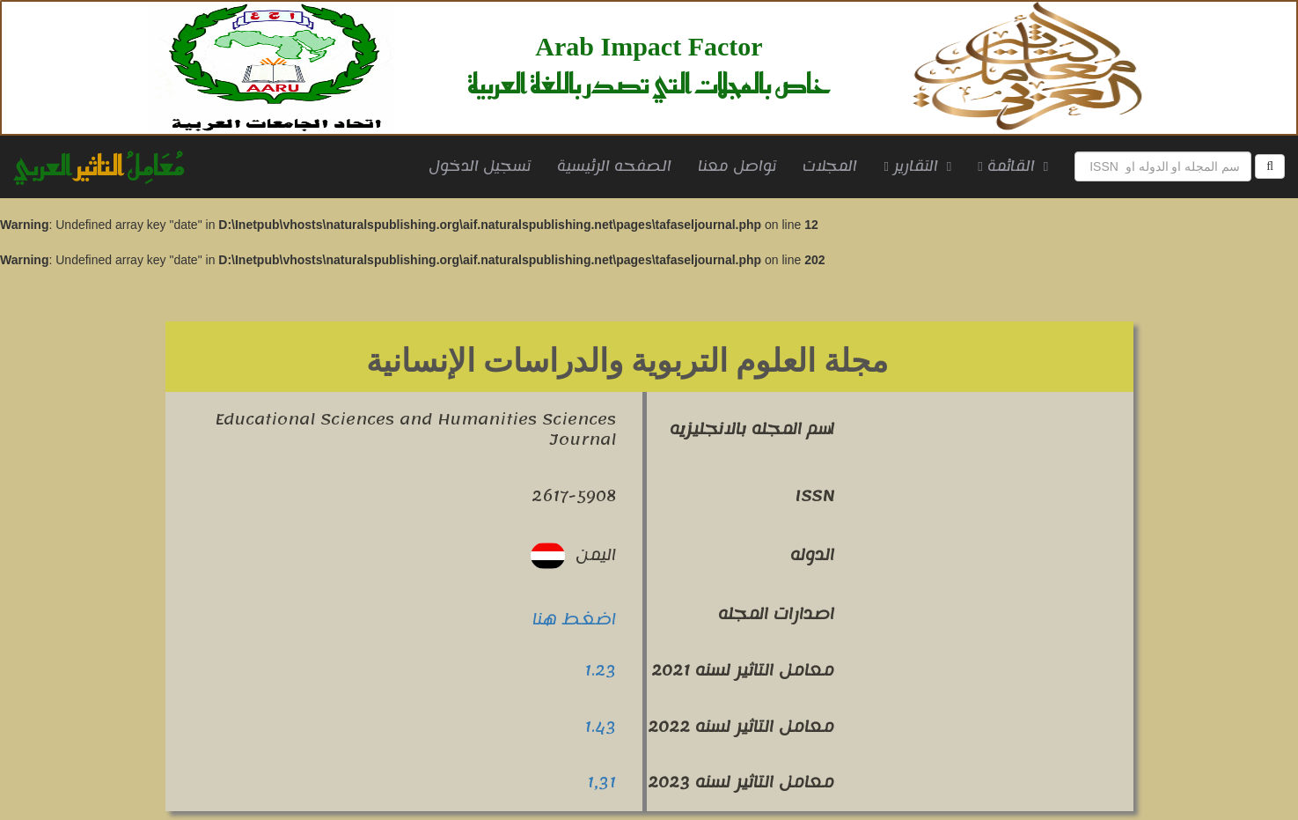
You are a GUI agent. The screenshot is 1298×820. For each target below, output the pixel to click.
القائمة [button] (1013, 166)
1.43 (600, 727)
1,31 (601, 782)
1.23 (600, 670)
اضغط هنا (574, 619)
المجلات (830, 166)
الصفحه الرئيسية (621, 166)
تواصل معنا (737, 166)
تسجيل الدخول (480, 166)
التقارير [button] (917, 166)
